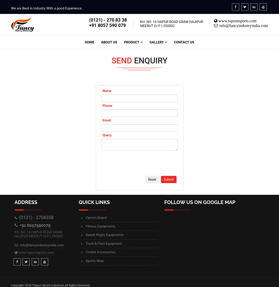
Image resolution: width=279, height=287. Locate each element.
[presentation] (136, 164)
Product (131, 42)
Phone (107, 106)
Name (107, 91)
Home (89, 42)
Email (107, 120)
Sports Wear (95, 261)
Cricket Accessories (100, 252)
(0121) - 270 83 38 (108, 20)
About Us (109, 42)
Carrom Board (96, 218)
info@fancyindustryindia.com (243, 26)
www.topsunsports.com (236, 21)
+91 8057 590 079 (107, 25)
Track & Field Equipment (104, 244)
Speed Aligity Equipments (105, 235)
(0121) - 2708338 (36, 217)
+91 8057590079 (35, 225)
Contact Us (184, 42)
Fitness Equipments (100, 226)
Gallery (157, 42)
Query (107, 135)
